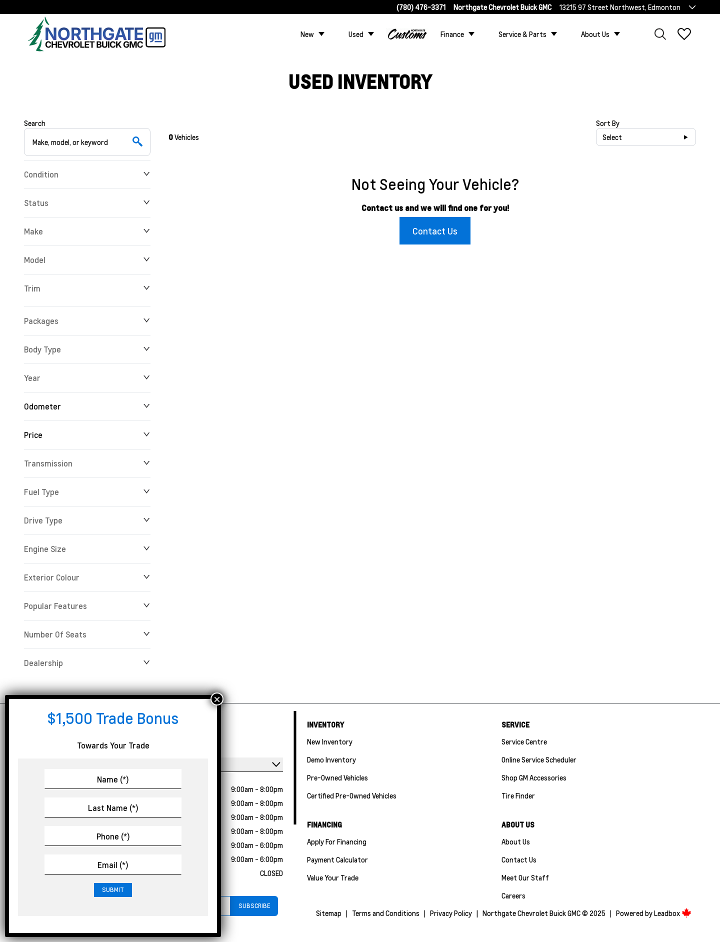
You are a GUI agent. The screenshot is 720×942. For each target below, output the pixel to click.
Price (87, 435)
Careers (514, 895)
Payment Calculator (337, 859)
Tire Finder (518, 795)
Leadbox (673, 913)
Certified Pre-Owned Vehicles (351, 795)
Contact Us (435, 230)
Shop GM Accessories (534, 777)
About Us (595, 34)
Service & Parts (522, 34)
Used (356, 34)
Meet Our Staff (525, 877)
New (307, 34)
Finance (452, 34)
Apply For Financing (336, 841)
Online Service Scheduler (539, 759)
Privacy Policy (451, 913)
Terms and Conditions (386, 913)
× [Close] (217, 699)
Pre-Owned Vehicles (337, 777)
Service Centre (524, 741)
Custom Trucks (407, 34)
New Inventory (329, 741)
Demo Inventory (331, 759)
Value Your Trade (332, 877)
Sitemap (329, 913)
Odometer (87, 406)
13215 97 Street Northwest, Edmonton (620, 7)
